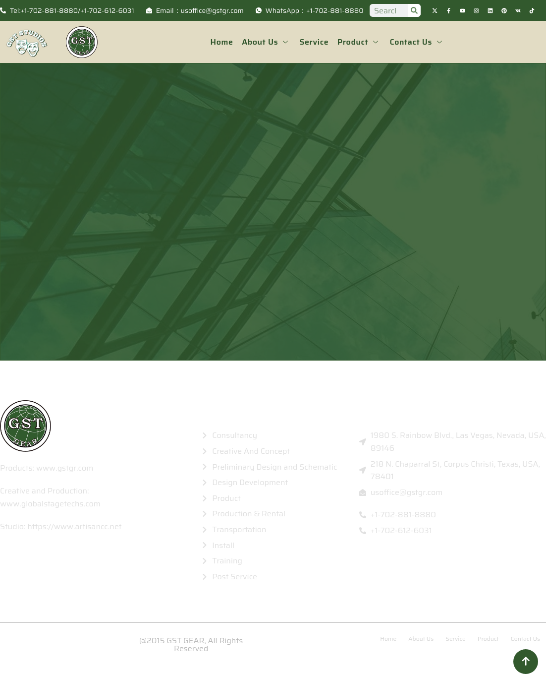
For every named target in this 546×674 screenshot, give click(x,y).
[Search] (414, 10)
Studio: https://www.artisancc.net (61, 526)
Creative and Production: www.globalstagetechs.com (50, 497)
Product (358, 42)
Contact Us (415, 42)
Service (314, 42)
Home (223, 42)
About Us (267, 42)
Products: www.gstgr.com (46, 468)
